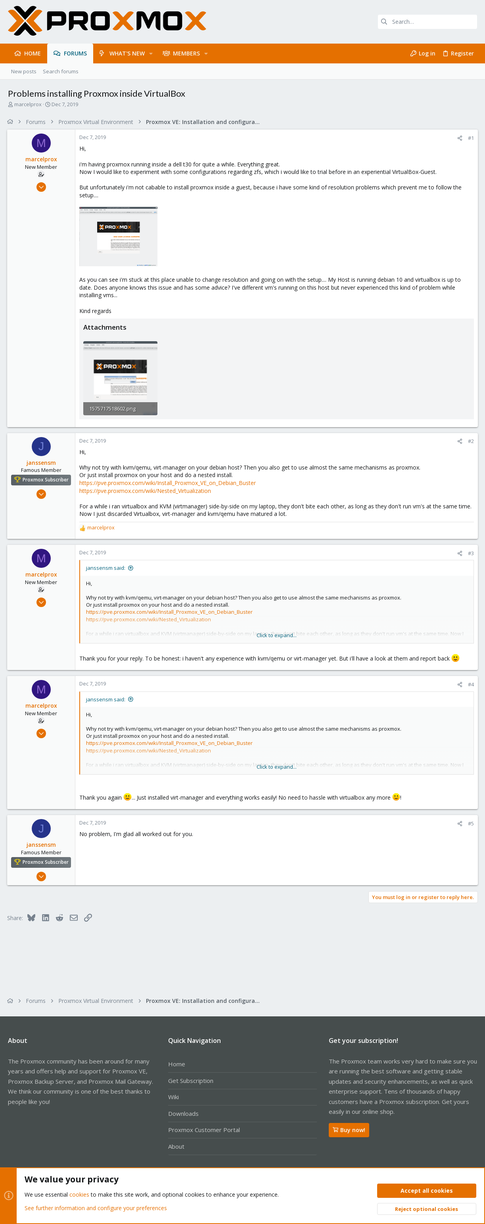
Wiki (173, 1097)
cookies (79, 1195)
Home (176, 1064)
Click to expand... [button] (277, 635)
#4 (470, 683)
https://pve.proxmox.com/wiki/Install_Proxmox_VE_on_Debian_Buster (168, 482)
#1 (470, 137)
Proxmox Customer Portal (204, 1130)
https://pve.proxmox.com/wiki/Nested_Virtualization (146, 490)
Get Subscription (190, 1081)
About (176, 1146)
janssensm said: (106, 567)
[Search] (427, 22)
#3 (470, 552)
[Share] (459, 138)
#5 (470, 823)
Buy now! (349, 1130)
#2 (470, 441)
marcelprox (28, 104)
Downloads (183, 1113)
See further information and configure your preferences (96, 1208)
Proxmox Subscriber (46, 479)
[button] (151, 53)
